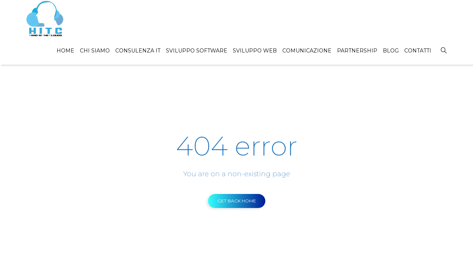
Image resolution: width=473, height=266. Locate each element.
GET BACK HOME (236, 201)
